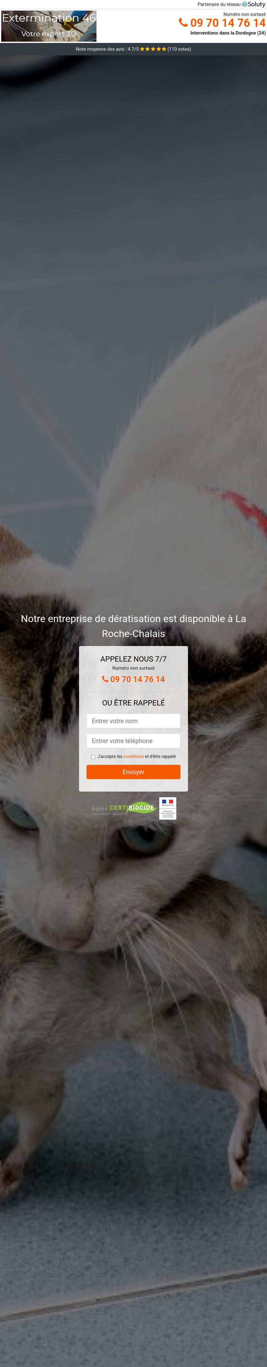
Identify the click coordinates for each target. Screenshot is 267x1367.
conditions (134, 756)
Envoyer (133, 772)
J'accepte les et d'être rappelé (136, 756)
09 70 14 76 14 (222, 23)
